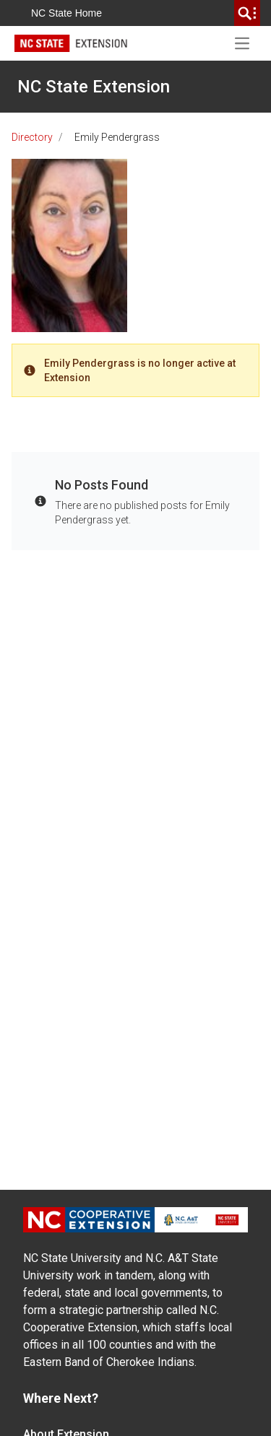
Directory (32, 137)
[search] (247, 13)
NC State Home (66, 13)
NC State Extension (93, 87)
